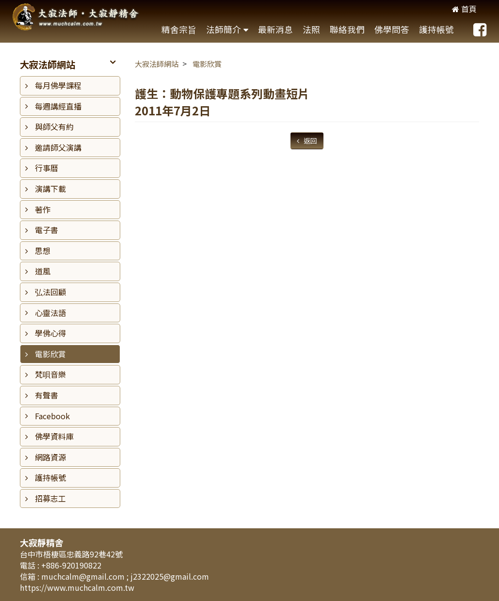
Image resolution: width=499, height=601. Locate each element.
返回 (309, 140)
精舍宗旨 (178, 29)
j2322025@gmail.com (169, 576)
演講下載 (50, 188)
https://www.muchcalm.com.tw (77, 587)
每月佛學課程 (58, 85)
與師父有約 (54, 126)
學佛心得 (50, 333)
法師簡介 (223, 29)
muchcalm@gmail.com (84, 576)
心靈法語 (50, 312)
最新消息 (275, 29)
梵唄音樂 (50, 374)
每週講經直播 (58, 106)
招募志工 (50, 498)
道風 (42, 271)
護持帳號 (436, 29)
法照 (311, 29)
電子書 (46, 230)
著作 (42, 209)
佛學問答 (391, 29)
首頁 (464, 9)
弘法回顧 (50, 292)
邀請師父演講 (58, 147)
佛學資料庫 (54, 436)
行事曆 (46, 168)
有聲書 (46, 395)
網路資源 (50, 457)
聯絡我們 (347, 29)
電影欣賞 (50, 354)
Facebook (52, 416)
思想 (42, 250)
